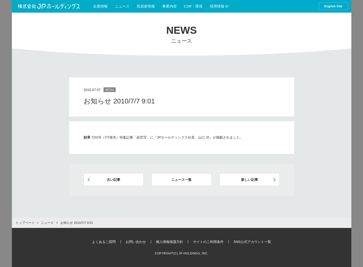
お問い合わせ (136, 242)
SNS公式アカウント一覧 (252, 242)
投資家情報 (146, 6)
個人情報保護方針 (169, 242)
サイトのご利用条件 (208, 242)
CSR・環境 (193, 6)
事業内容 (169, 6)
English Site (333, 6)
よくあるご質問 (104, 242)
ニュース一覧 (181, 180)
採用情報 (219, 6)
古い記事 (113, 180)
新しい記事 (249, 180)
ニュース (122, 6)
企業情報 (100, 6)
